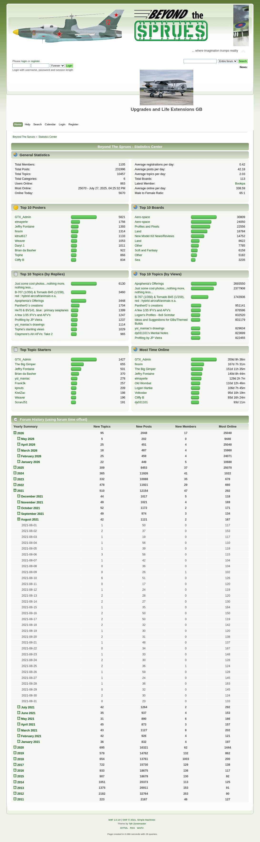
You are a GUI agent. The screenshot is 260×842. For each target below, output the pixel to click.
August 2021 (30, 519)
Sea (137, 260)
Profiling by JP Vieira (28, 319)
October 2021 (30, 508)
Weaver (20, 241)
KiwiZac (20, 392)
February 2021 (31, 736)
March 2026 (29, 450)
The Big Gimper (25, 364)
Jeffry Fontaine (24, 226)
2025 (20, 467)
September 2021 (32, 514)
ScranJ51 (21, 402)
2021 (20, 490)
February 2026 (31, 456)
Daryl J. (20, 245)
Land (138, 231)
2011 (20, 799)
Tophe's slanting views (29, 329)
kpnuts (19, 388)
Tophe (19, 255)
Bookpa (240, 183)
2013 (20, 788)
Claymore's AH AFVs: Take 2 (34, 334)
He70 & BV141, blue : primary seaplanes (41, 310)
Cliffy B (19, 260)
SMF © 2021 (129, 819)
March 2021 (29, 730)
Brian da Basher (25, 250)
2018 (20, 759)
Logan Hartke (144, 388)
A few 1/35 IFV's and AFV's (32, 315)
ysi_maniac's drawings (29, 324)
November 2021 (32, 502)
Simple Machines (146, 819)
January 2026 (30, 462)
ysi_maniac (22, 378)
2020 (20, 747)
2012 (20, 793)
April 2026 (28, 444)
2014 (20, 782)
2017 (20, 765)
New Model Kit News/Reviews (154, 236)
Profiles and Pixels (147, 226)
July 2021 (28, 707)
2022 (20, 485)
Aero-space (142, 217)
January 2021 (30, 742)
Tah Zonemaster (137, 823)
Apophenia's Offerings (29, 300)
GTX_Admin (23, 217)
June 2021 (28, 713)
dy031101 (141, 402)
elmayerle (21, 222)
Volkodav (141, 392)
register (35, 61)
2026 (20, 433)
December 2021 (32, 496)
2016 (20, 770)
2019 (20, 753)
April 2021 (28, 724)
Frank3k (20, 383)
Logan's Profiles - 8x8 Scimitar (155, 315)
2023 (20, 479)
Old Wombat (143, 383)
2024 (20, 473)
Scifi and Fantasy (146, 250)
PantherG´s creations (29, 305)
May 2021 (27, 718)
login (24, 61)
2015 (20, 776)
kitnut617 (21, 236)
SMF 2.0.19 (114, 819)
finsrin (19, 231)
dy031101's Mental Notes (151, 333)
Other (138, 245)
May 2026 (27, 439)
